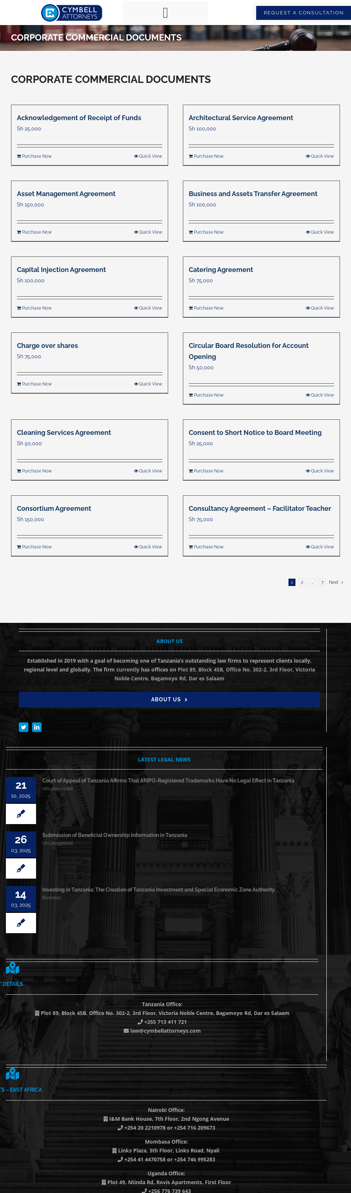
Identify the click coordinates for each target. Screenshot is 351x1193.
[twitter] (23, 727)
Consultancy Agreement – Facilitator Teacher (260, 508)
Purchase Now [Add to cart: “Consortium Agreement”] (37, 547)
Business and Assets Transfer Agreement (253, 194)
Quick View (150, 156)
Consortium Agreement (54, 508)
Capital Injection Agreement (61, 269)
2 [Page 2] (302, 582)
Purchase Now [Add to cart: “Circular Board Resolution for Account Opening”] (209, 395)
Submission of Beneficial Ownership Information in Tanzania (114, 835)
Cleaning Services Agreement (64, 432)
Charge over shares (47, 345)
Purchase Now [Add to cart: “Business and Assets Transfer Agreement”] (209, 232)
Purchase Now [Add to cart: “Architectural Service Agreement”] (209, 156)
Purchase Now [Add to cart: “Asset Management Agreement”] (37, 232)
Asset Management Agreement (66, 194)
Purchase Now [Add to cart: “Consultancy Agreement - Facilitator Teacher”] (209, 547)
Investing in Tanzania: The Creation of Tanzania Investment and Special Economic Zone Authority (158, 890)
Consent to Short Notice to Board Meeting (255, 432)
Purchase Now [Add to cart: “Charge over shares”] (37, 384)
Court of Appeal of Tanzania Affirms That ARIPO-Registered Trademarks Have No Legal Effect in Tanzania (168, 781)
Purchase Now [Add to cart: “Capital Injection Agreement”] (37, 308)
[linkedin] (37, 727)
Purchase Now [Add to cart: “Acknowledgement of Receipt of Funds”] (37, 156)
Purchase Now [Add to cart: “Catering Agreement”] (209, 308)
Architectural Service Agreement (241, 118)
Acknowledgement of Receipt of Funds (79, 118)
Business (51, 897)
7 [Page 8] (322, 582)
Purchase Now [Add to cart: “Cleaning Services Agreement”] (37, 471)
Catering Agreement (221, 269)
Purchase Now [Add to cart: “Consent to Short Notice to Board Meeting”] (209, 471)
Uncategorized (57, 788)
